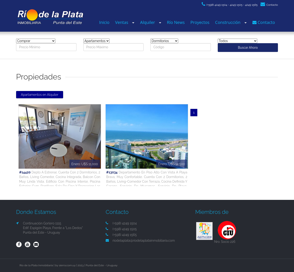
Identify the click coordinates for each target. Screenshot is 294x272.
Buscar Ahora (248, 47)
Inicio (104, 22)
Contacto (269, 4)
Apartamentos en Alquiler (39, 94)
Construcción (227, 22)
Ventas (121, 22)
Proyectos (199, 22)
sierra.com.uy (67, 265)
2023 (81, 265)
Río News (176, 22)
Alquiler (147, 22)
